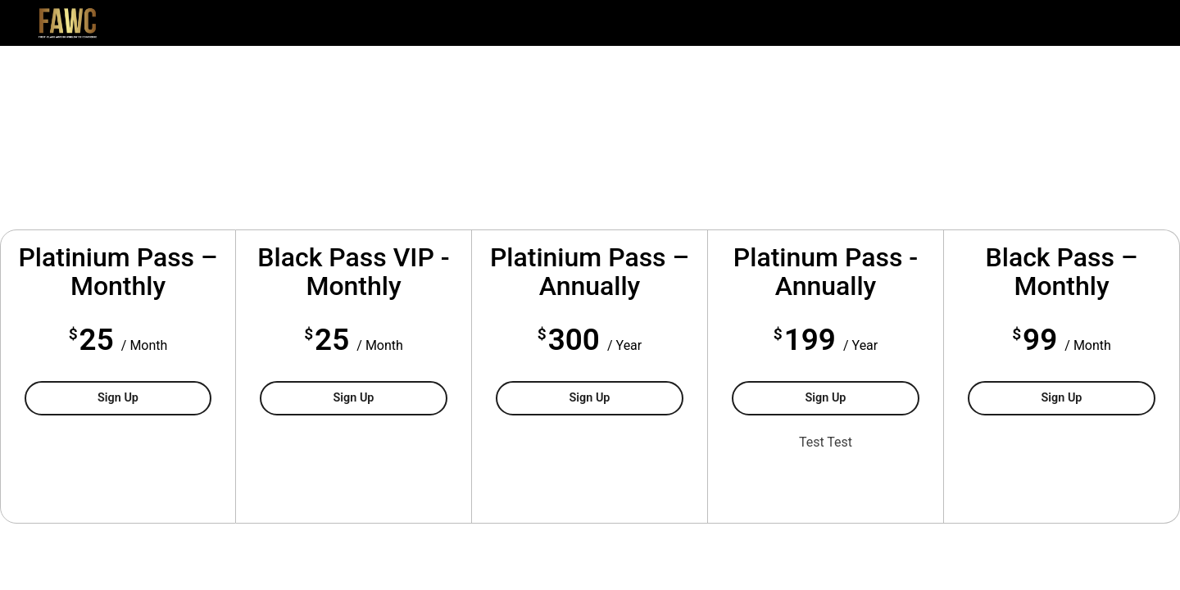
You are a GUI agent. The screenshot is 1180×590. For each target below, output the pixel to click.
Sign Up (154, 396)
